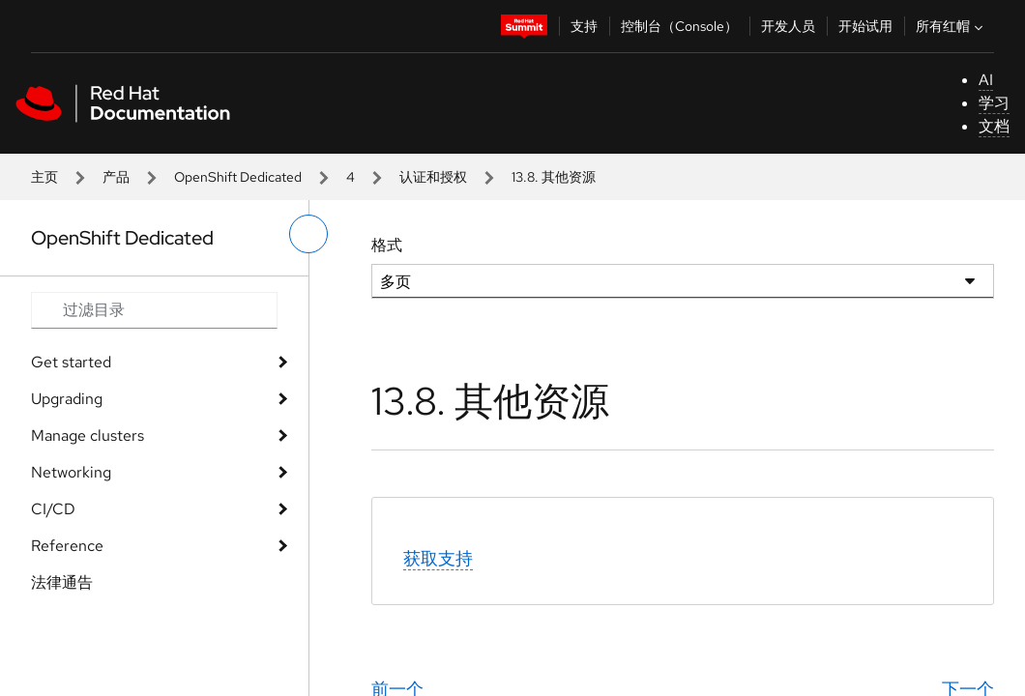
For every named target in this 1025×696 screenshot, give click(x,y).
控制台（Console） (679, 26)
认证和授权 (433, 177)
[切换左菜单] (308, 234)
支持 (584, 26)
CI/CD (53, 509)
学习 (994, 103)
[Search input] (154, 310)
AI (986, 80)
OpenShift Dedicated (238, 177)
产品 (116, 177)
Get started (71, 362)
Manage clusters (87, 435)
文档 (994, 126)
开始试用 (865, 26)
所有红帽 (951, 26)
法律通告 (62, 582)
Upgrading (66, 399)
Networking (71, 472)
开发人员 (788, 26)
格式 (386, 245)
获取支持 (438, 558)
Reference (67, 546)
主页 (44, 177)
